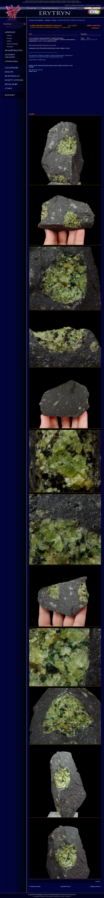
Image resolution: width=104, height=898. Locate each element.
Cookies (32, 1)
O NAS (62, 896)
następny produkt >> (95, 886)
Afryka (9, 41)
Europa (9, 38)
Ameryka (10, 46)
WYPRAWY (42, 896)
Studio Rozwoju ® (55, 894)
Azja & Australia (12, 44)
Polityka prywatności (76, 2)
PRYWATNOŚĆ (56, 896)
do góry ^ (98, 881)
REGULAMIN (49, 896)
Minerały (47, 20)
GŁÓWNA (36, 896)
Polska (9, 35)
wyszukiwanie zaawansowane (14, 27)
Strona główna (39, 20)
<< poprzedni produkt (34, 886)
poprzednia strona (65, 886)
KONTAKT (67, 896)
